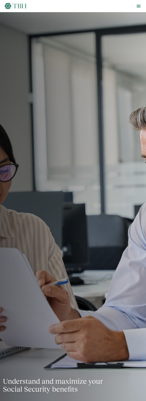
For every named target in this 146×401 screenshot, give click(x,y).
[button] (138, 6)
